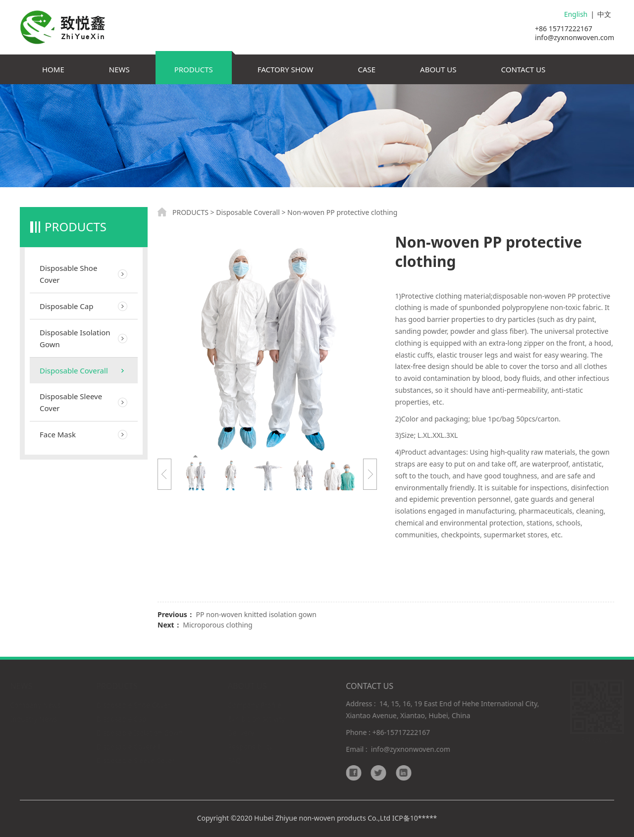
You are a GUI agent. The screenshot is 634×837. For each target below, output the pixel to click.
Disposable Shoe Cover (68, 274)
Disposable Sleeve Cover (71, 402)
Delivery (241, 732)
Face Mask (58, 434)
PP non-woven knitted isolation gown (256, 614)
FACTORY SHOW (286, 69)
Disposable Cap (66, 306)
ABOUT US (438, 69)
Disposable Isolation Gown (75, 338)
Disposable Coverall (74, 370)
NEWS (119, 69)
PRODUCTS (193, 69)
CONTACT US (523, 69)
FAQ (235, 760)
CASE (366, 69)
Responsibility (250, 746)
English (576, 14)
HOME (53, 69)
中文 (604, 14)
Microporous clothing (217, 624)
